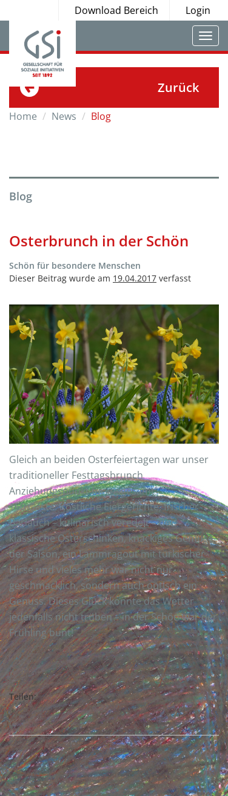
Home (23, 116)
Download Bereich (116, 10)
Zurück (178, 87)
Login (198, 10)
